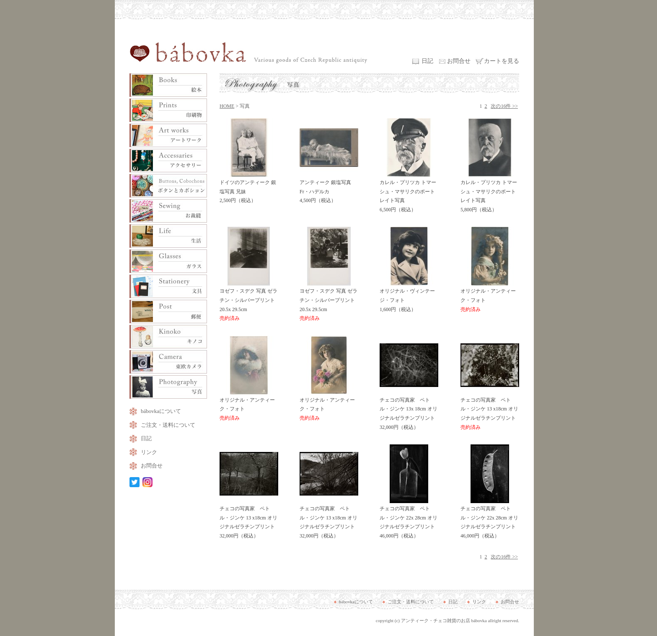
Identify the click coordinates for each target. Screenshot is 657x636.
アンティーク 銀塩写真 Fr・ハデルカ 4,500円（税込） (329, 188)
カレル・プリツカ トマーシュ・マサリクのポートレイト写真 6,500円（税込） (409, 193)
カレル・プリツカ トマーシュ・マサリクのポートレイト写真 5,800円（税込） (489, 193)
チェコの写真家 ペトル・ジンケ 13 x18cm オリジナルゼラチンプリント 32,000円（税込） (249, 519)
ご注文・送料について (168, 425)
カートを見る (501, 61)
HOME (227, 106)
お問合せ (459, 61)
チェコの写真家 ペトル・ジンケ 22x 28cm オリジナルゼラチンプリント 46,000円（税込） (409, 519)
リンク (149, 452)
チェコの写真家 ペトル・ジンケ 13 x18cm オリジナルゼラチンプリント (489, 410)
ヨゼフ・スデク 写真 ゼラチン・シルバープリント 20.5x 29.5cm (249, 301)
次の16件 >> (504, 106)
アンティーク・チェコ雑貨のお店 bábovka (444, 620)
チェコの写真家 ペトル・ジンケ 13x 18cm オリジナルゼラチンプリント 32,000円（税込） (409, 410)
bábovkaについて (161, 411)
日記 (427, 61)
